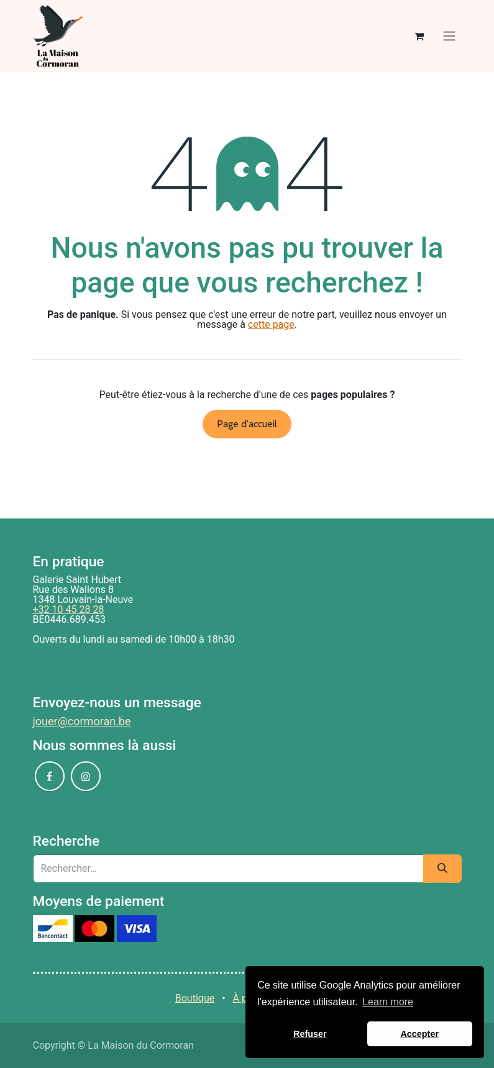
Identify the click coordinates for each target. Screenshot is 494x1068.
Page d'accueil (247, 424)
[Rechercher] (442, 868)
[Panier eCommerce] (419, 36)
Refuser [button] (310, 1034)
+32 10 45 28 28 (68, 609)
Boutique (194, 998)
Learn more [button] (387, 1002)
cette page (271, 324)
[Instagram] (86, 776)
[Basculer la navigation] (449, 36)
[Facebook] (50, 776)
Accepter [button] (419, 1034)
